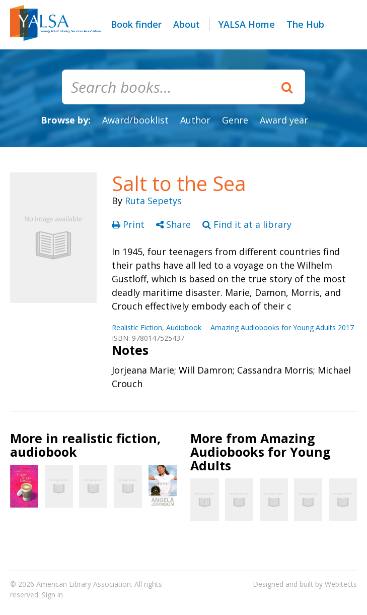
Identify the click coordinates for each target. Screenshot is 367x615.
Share (174, 224)
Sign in (52, 594)
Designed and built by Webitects (305, 584)
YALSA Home (246, 24)
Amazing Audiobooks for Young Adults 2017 (282, 327)
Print (129, 224)
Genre (235, 120)
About (186, 24)
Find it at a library (246, 224)
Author (195, 120)
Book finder (136, 24)
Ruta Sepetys (153, 201)
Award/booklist (135, 120)
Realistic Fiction (137, 327)
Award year (284, 120)
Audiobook (183, 327)
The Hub (305, 24)
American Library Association (83, 584)
